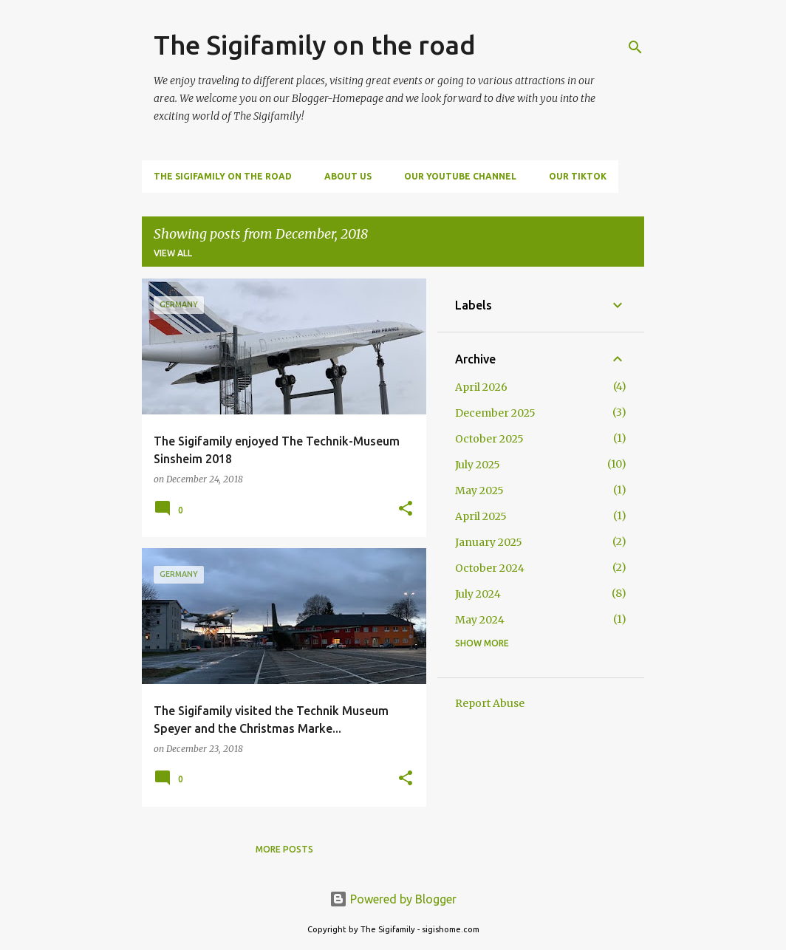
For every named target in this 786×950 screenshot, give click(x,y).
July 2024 (478, 594)
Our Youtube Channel (460, 176)
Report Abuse (489, 703)
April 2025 (481, 516)
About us (348, 176)
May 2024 (480, 619)
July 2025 (477, 464)
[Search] (635, 47)
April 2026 (481, 387)
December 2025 (495, 413)
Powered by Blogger (393, 899)
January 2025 (488, 542)
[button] (405, 509)
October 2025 (489, 438)
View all (173, 253)
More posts (284, 849)
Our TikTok (577, 176)
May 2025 (479, 490)
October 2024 (489, 568)
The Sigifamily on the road (315, 45)
